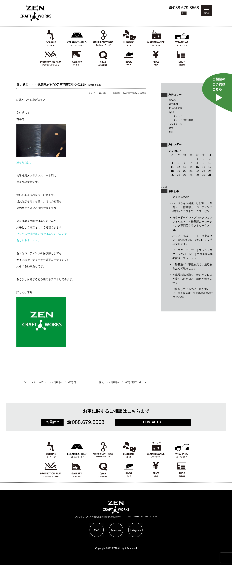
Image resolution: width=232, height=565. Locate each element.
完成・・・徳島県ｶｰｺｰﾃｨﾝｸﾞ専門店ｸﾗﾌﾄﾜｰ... (121, 382)
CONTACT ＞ (152, 422)
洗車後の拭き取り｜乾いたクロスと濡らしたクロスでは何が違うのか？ (192, 278)
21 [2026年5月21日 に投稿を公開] (191, 171)
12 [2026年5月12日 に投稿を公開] (178, 167)
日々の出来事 (175, 108)
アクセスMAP (180, 196)
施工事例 (173, 104)
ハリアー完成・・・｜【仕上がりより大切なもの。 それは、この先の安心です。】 (192, 239)
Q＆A (171, 112)
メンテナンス (175, 124)
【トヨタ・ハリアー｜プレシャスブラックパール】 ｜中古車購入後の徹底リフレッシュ (192, 254)
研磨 (171, 132)
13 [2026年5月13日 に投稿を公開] (184, 167)
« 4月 (164, 187)
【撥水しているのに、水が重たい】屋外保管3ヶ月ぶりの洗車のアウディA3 (193, 293)
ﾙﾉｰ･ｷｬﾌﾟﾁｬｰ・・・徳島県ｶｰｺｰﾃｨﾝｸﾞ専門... (56, 382)
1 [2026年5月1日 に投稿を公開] (197, 159)
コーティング (175, 116)
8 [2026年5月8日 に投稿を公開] (197, 163)
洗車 (171, 128)
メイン (26, 382)
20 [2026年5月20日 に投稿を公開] (184, 171)
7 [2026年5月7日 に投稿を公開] (191, 163)
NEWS (172, 100)
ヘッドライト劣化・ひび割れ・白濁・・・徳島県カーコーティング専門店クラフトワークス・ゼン (192, 207)
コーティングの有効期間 (181, 120)
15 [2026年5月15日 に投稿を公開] (197, 167)
